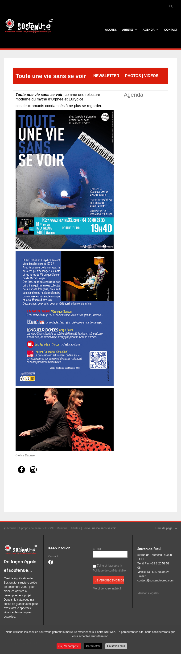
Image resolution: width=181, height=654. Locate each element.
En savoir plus (116, 646)
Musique (62, 528)
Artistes (129, 29)
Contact (170, 29)
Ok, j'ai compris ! (68, 646)
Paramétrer (93, 646)
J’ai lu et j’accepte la (109, 568)
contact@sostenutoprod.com (155, 580)
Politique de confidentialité (109, 570)
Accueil (110, 29)
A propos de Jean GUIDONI (36, 528)
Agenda (150, 29)
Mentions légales (148, 593)
